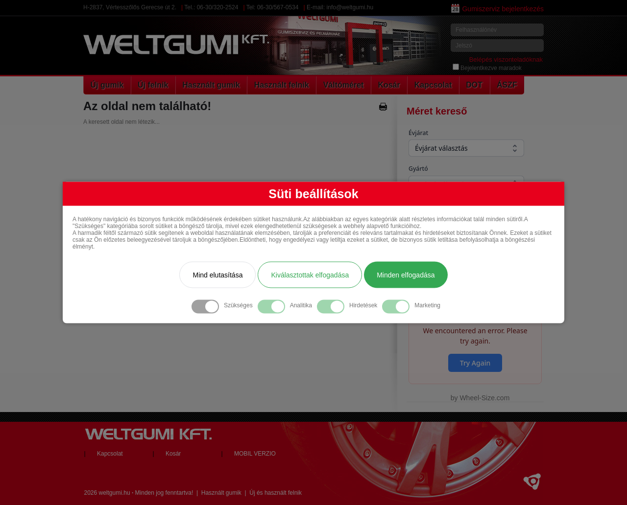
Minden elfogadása (405, 275)
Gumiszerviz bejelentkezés (497, 9)
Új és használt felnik (275, 492)
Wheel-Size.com (484, 398)
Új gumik (107, 85)
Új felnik (153, 85)
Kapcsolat (433, 85)
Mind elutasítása (217, 275)
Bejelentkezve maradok (487, 68)
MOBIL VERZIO (255, 453)
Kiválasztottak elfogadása (310, 275)
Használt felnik (281, 85)
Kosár (389, 85)
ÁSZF (507, 85)
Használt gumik (211, 85)
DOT (474, 85)
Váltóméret (343, 85)
